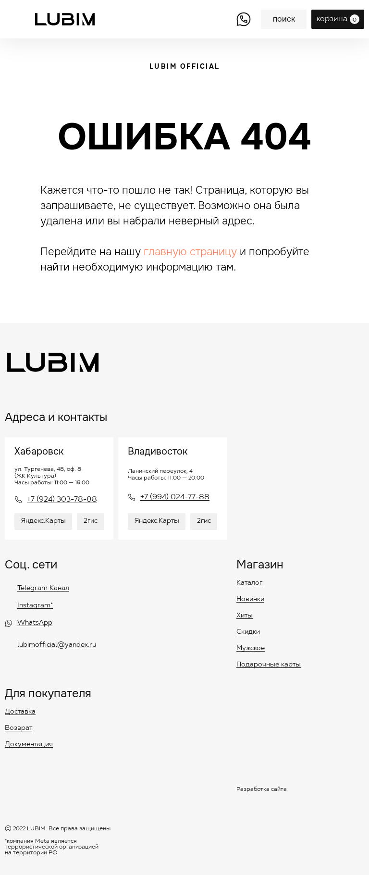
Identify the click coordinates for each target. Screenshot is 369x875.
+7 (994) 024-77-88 (174, 497)
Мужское (250, 648)
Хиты (244, 616)
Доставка (20, 712)
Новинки (250, 599)
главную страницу (190, 252)
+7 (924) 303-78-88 (62, 500)
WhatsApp (34, 623)
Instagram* (35, 606)
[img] (243, 19)
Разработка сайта (261, 789)
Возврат (18, 728)
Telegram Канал (43, 588)
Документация (29, 744)
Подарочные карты (268, 665)
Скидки (248, 632)
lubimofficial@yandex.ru (56, 645)
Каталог (249, 583)
